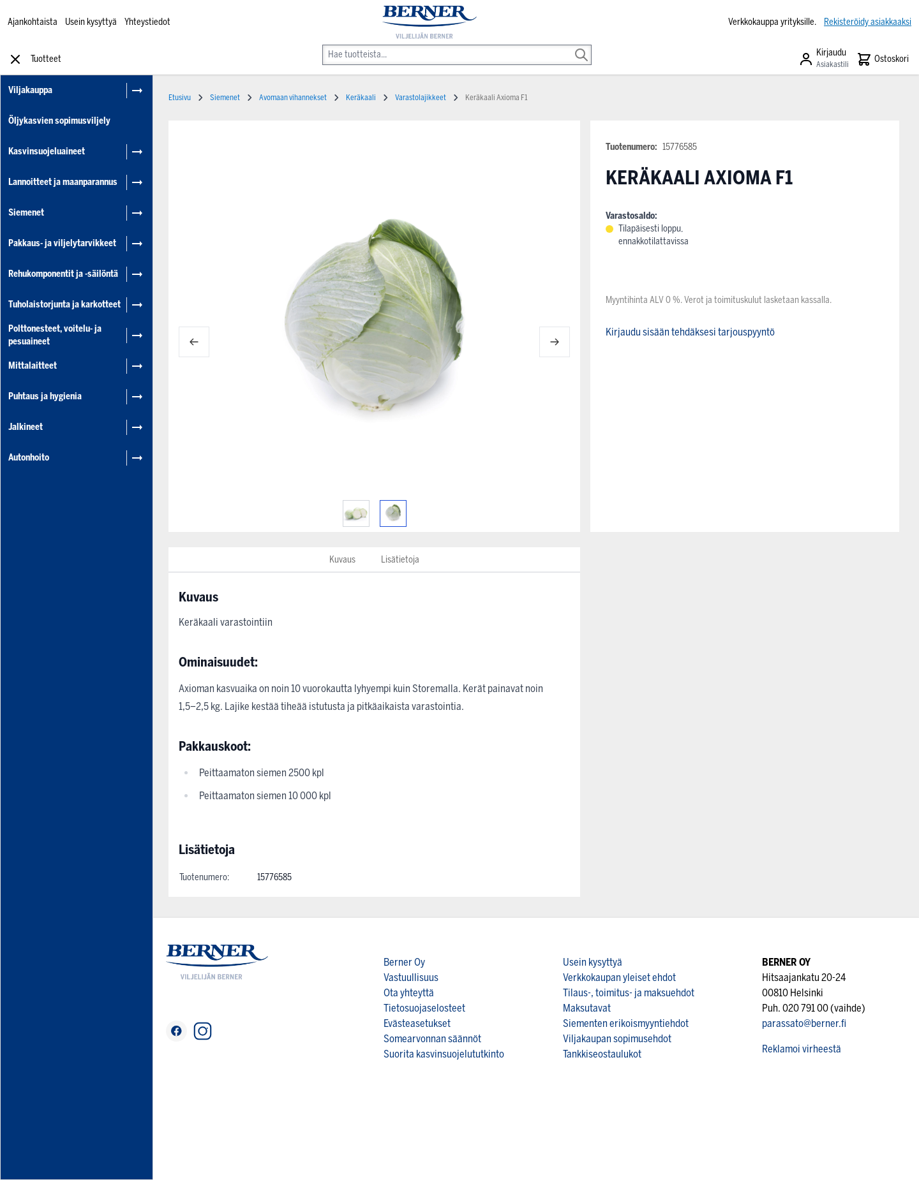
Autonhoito (28, 457)
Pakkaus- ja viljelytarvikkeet (62, 243)
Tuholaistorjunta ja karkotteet (64, 304)
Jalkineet (25, 427)
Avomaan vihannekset (293, 97)
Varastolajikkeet (420, 97)
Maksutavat (587, 1008)
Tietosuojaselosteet (424, 1008)
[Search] (581, 46)
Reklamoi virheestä (801, 1049)
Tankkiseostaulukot (602, 1054)
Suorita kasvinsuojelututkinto (444, 1054)
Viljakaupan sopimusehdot (617, 1039)
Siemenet (26, 212)
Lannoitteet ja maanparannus (62, 182)
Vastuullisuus (411, 977)
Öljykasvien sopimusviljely (59, 120)
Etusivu (179, 97)
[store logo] (429, 22)
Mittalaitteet (32, 365)
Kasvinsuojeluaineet (46, 151)
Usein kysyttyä (91, 22)
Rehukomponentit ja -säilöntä (63, 274)
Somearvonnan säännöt (432, 1039)
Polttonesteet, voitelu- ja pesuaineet (54, 335)
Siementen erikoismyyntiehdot (626, 1023)
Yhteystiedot (147, 22)
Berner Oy (404, 962)
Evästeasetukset (417, 1023)
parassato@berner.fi (804, 1023)
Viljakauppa (30, 90)
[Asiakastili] (823, 59)
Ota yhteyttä (409, 993)
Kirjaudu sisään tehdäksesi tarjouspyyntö (690, 332)
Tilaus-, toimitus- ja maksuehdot (628, 993)
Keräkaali (361, 97)
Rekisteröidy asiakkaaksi (867, 22)
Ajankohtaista (32, 22)
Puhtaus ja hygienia (45, 396)
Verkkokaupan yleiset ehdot (619, 977)
